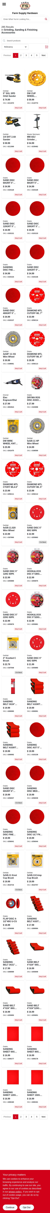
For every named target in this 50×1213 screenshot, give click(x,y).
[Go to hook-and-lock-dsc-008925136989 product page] (37, 611)
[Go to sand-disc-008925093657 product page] (37, 524)
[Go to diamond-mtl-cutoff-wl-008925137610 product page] (37, 481)
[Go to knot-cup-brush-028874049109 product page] (13, 872)
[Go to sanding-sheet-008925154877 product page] (37, 1046)
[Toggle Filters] (46, 46)
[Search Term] (25, 19)
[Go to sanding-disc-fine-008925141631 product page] (13, 829)
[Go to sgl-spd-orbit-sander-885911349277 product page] (13, 90)
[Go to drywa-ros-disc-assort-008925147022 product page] (37, 394)
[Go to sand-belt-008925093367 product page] (37, 1002)
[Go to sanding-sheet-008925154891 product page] (13, 1089)
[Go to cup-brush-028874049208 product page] (37, 872)
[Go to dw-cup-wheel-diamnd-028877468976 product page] (37, 90)
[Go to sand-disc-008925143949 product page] (13, 220)
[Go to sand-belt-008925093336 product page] (13, 1002)
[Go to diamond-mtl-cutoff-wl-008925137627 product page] (37, 351)
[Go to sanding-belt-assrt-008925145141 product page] (37, 698)
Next (43, 55)
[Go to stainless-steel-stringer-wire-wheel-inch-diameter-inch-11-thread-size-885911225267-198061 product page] (13, 351)
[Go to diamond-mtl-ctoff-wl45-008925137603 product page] (13, 481)
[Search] (46, 19)
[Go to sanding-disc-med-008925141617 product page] (37, 785)
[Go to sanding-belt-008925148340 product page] (13, 698)
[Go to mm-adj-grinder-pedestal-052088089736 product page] (37, 133)
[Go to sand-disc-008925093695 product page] (13, 611)
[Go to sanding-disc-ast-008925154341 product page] (37, 742)
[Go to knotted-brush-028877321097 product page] (13, 655)
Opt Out (26, 1207)
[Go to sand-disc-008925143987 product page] (13, 307)
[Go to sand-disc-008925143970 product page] (37, 264)
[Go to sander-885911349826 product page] (13, 133)
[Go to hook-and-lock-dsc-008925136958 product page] (37, 568)
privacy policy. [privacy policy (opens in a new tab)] (15, 1192)
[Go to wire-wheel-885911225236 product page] (37, 438)
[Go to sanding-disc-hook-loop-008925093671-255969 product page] (13, 568)
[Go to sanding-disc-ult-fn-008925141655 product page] (37, 829)
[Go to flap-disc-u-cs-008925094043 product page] (13, 915)
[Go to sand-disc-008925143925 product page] (13, 177)
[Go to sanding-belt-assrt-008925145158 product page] (13, 742)
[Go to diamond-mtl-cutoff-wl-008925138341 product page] (37, 307)
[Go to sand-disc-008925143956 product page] (37, 220)
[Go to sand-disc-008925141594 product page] (13, 785)
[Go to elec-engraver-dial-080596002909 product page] (13, 394)
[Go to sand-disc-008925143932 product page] (37, 177)
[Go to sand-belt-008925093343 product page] (37, 959)
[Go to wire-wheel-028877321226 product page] (13, 524)
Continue (10, 1207)
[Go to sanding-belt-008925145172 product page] (13, 959)
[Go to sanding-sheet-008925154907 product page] (37, 1089)
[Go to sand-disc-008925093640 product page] (37, 655)
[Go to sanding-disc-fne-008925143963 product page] (13, 264)
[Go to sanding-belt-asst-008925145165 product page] (37, 915)
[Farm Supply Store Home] (25, 6)
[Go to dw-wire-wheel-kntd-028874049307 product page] (13, 438)
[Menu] (4, 4)
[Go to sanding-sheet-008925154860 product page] (13, 1046)
